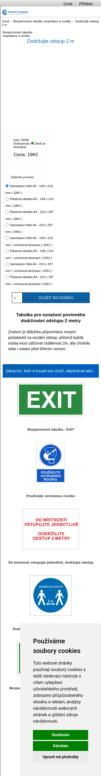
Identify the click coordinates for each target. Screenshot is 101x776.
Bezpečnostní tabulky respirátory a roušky (42, 21)
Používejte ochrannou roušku (51, 496)
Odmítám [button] (60, 746)
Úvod (67, 4)
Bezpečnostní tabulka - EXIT (51, 429)
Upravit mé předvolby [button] (60, 757)
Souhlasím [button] (61, 735)
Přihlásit (85, 4)
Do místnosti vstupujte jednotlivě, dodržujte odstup (50, 562)
